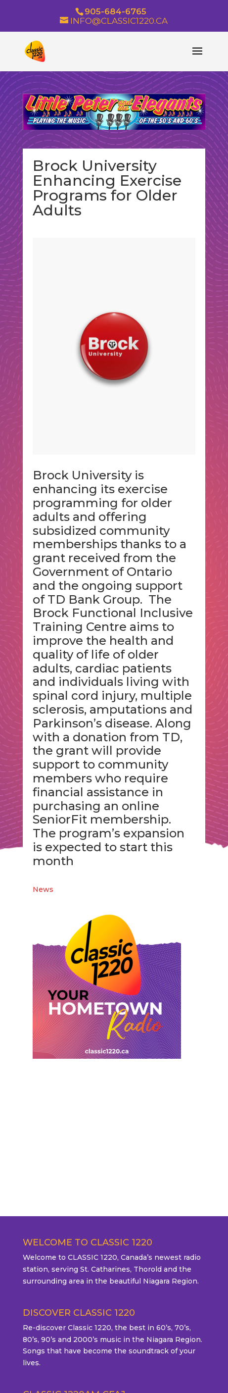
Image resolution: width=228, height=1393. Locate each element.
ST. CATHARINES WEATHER (114, 1119)
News (43, 889)
